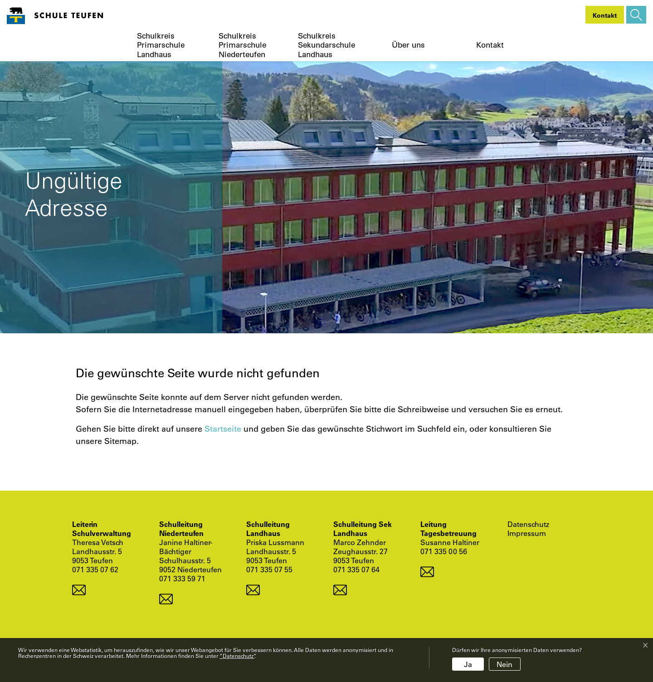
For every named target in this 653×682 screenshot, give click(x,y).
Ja (468, 664)
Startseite (223, 428)
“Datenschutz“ (236, 655)
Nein (504, 664)
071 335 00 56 (443, 551)
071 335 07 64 (356, 569)
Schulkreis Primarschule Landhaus (161, 45)
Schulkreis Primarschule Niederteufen (242, 45)
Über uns (408, 44)
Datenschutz (528, 524)
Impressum (526, 533)
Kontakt (490, 44)
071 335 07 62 (95, 569)
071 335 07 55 (269, 569)
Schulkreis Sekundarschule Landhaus (326, 45)
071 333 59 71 (182, 578)
